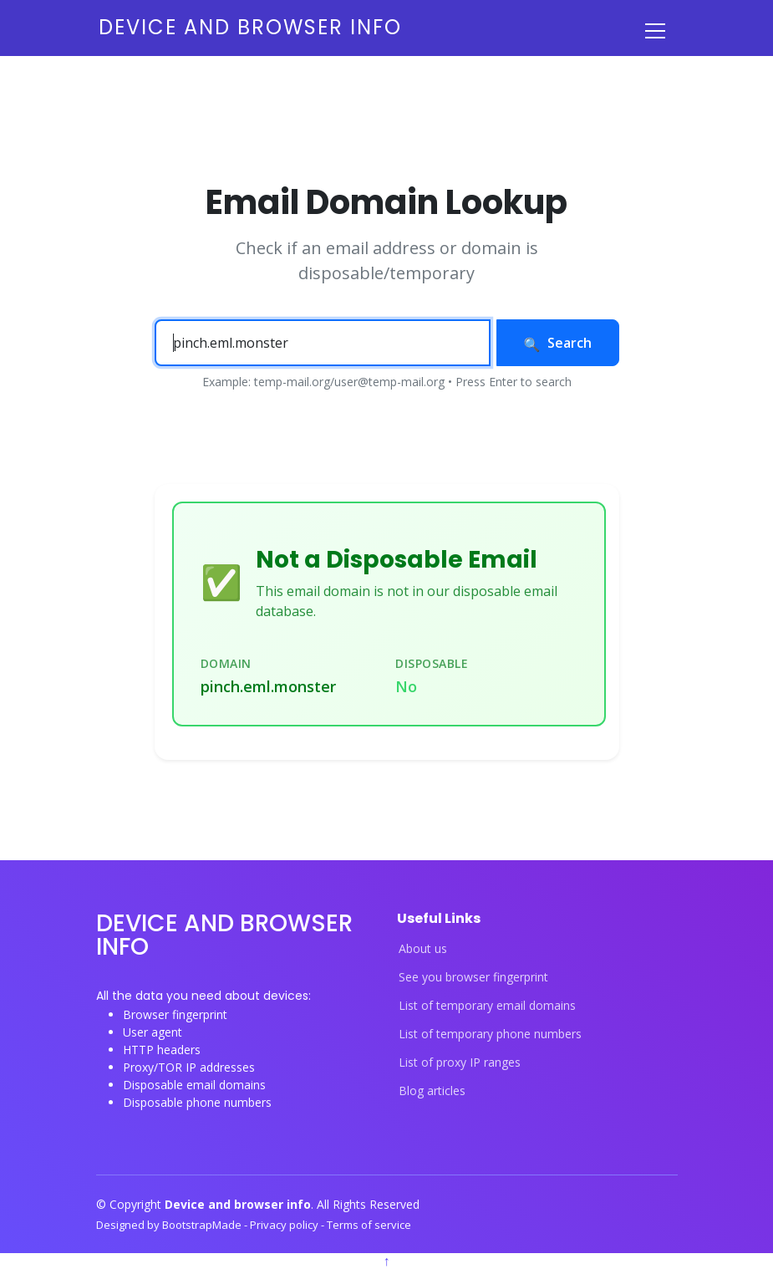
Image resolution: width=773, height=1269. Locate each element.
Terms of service (369, 1224)
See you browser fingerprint (473, 977)
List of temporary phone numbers (490, 1034)
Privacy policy (285, 1224)
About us (423, 949)
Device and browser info (250, 27)
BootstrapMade (203, 1224)
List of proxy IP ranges (460, 1062)
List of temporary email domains (487, 1006)
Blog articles (432, 1091)
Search (558, 343)
